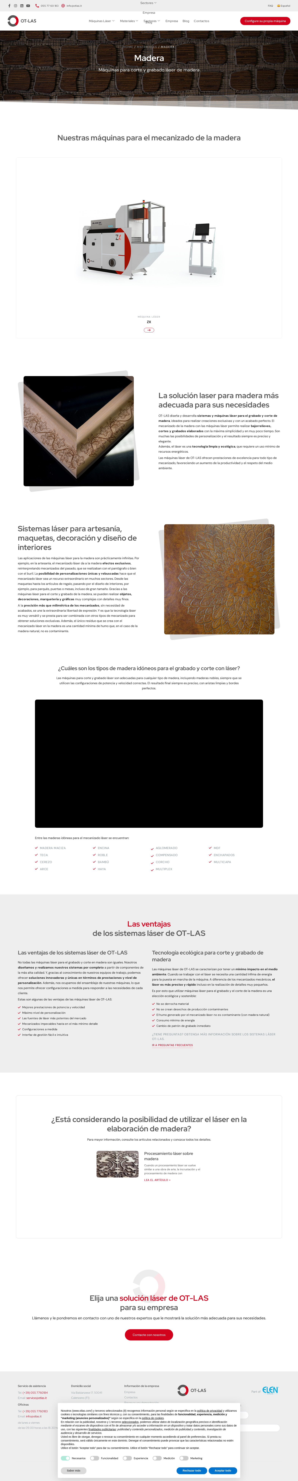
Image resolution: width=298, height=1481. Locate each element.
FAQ (270, 5)
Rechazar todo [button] (192, 1470)
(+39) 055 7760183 (35, 1411)
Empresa (172, 21)
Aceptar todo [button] (223, 1470)
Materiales (129, 21)
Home (128, 47)
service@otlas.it (36, 1398)
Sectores (152, 21)
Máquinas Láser (101, 21)
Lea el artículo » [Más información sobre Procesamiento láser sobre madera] (157, 1180)
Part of (256, 1392)
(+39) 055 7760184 (35, 1393)
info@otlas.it (33, 1416)
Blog (186, 21)
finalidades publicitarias (102, 1429)
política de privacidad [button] (209, 1410)
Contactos (201, 21)
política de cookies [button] (153, 1418)
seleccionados (130, 1421)
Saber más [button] (73, 1470)
